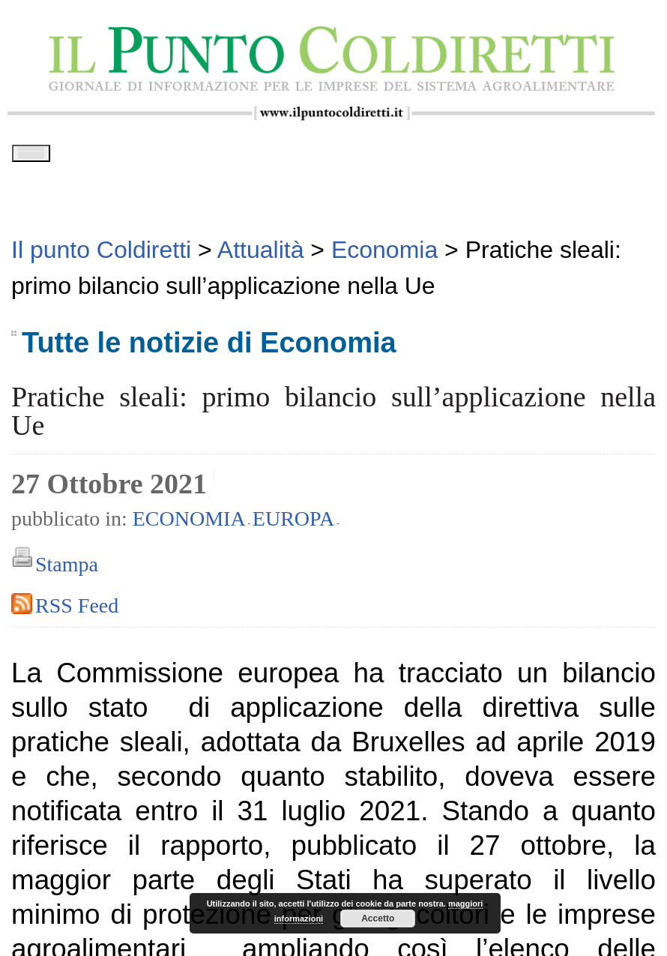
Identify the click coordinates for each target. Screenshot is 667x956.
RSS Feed (76, 610)
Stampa (66, 569)
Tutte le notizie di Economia (209, 347)
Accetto (377, 918)
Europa (293, 523)
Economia (189, 523)
